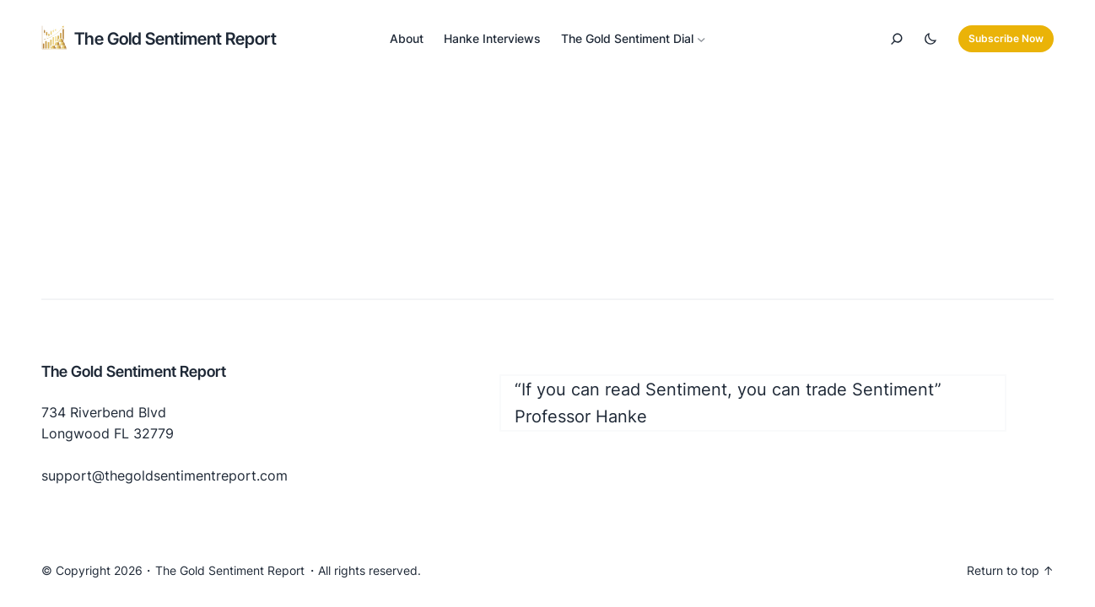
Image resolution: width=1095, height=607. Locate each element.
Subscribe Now (1006, 38)
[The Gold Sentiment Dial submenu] (701, 39)
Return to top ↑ (1010, 570)
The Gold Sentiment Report (175, 39)
